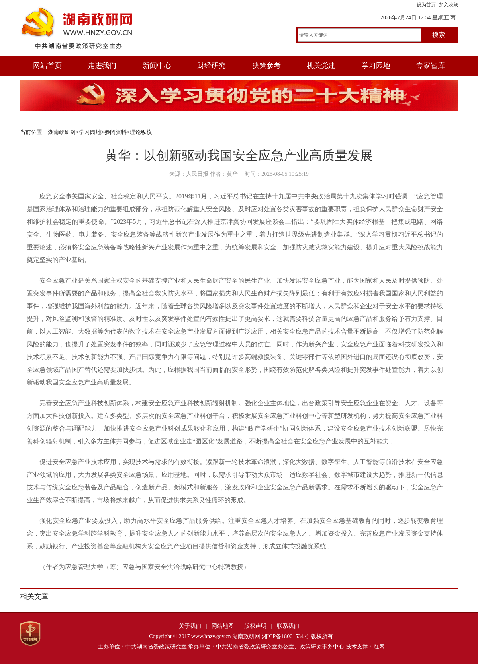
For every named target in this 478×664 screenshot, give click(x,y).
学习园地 (376, 66)
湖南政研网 (62, 132)
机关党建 (321, 66)
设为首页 (426, 5)
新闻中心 (157, 66)
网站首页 (47, 66)
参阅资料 (115, 132)
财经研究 (211, 66)
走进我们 (102, 66)
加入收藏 (448, 5)
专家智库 (430, 66)
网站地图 (223, 626)
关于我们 (190, 626)
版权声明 (255, 626)
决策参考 (266, 66)
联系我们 (288, 626)
